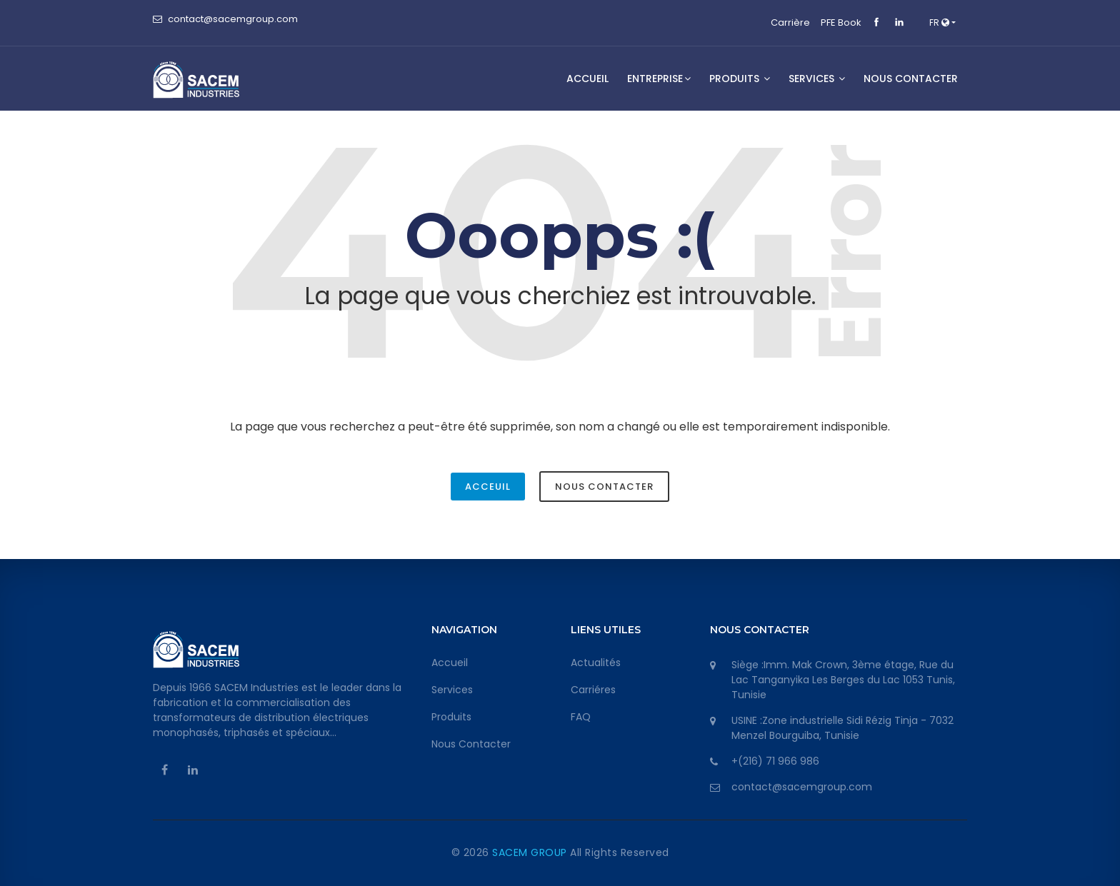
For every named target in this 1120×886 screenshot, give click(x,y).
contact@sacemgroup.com (233, 19)
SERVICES (817, 78)
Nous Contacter (604, 486)
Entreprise (659, 78)
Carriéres (593, 690)
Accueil (587, 78)
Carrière (790, 22)
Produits (739, 78)
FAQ (581, 717)
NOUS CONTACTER (911, 78)
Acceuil (488, 486)
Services (452, 690)
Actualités (596, 662)
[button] (942, 23)
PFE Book (841, 22)
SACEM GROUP (531, 852)
